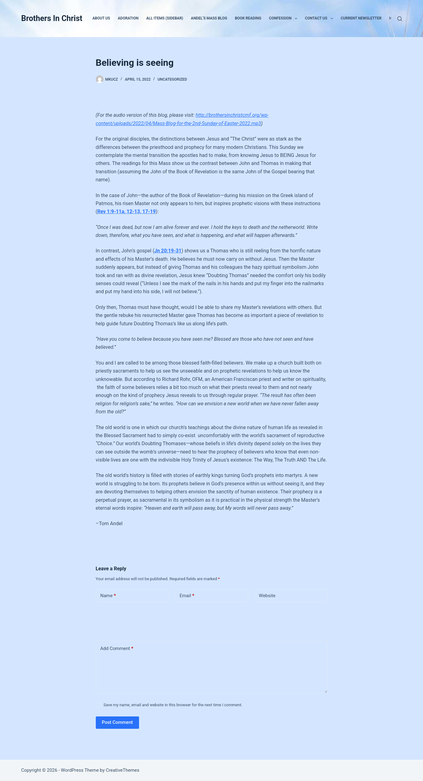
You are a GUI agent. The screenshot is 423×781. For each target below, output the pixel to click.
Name (108, 596)
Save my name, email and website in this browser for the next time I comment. (173, 705)
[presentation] (138, 620)
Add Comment (116, 648)
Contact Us (320, 18)
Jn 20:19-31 (167, 251)
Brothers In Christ (51, 18)
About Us (101, 18)
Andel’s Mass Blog (209, 18)
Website (267, 595)
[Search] (399, 18)
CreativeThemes (123, 770)
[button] (296, 18)
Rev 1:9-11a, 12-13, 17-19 (126, 211)
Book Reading (248, 18)
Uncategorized (172, 79)
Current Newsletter (361, 18)
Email (187, 596)
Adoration (128, 18)
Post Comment (117, 722)
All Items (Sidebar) (164, 18)
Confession (284, 18)
